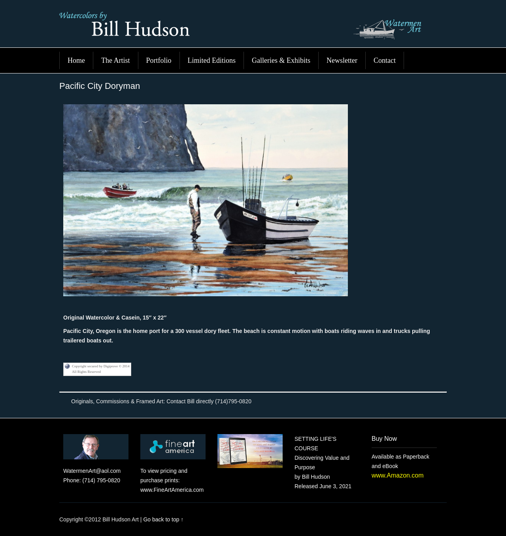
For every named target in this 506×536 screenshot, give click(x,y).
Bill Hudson (253, 27)
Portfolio (159, 60)
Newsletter (342, 60)
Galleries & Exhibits (281, 60)
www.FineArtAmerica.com (172, 490)
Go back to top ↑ (163, 519)
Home (76, 60)
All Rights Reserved (86, 372)
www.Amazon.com (398, 475)
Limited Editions (212, 60)
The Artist (115, 60)
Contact (385, 60)
